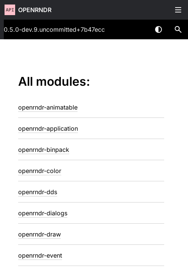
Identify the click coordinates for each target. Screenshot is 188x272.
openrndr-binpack (43, 149)
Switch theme (158, 29)
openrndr (34, 10)
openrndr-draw (39, 234)
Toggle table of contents (178, 10)
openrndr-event (40, 255)
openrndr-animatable (48, 107)
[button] (178, 29)
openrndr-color (39, 171)
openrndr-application (48, 128)
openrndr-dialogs (42, 213)
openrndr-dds (37, 192)
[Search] (178, 29)
